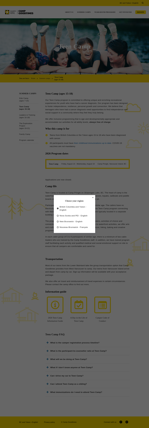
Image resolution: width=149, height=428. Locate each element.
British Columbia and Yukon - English (73, 208)
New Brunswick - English (71, 221)
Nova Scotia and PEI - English (73, 216)
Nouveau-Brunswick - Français (74, 227)
